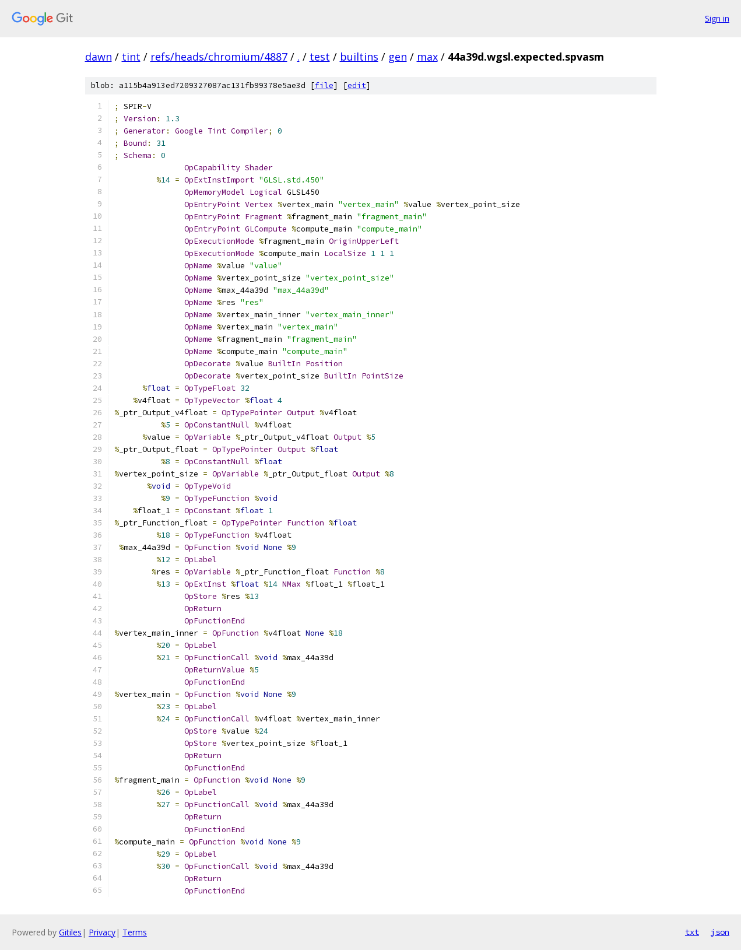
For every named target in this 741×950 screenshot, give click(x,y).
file (324, 85)
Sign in (717, 18)
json (720, 932)
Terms (134, 932)
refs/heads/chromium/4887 (218, 57)
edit (356, 85)
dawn (98, 57)
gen (397, 57)
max (427, 57)
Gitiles (70, 932)
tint (131, 57)
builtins (359, 57)
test (320, 57)
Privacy (102, 932)
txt (692, 932)
